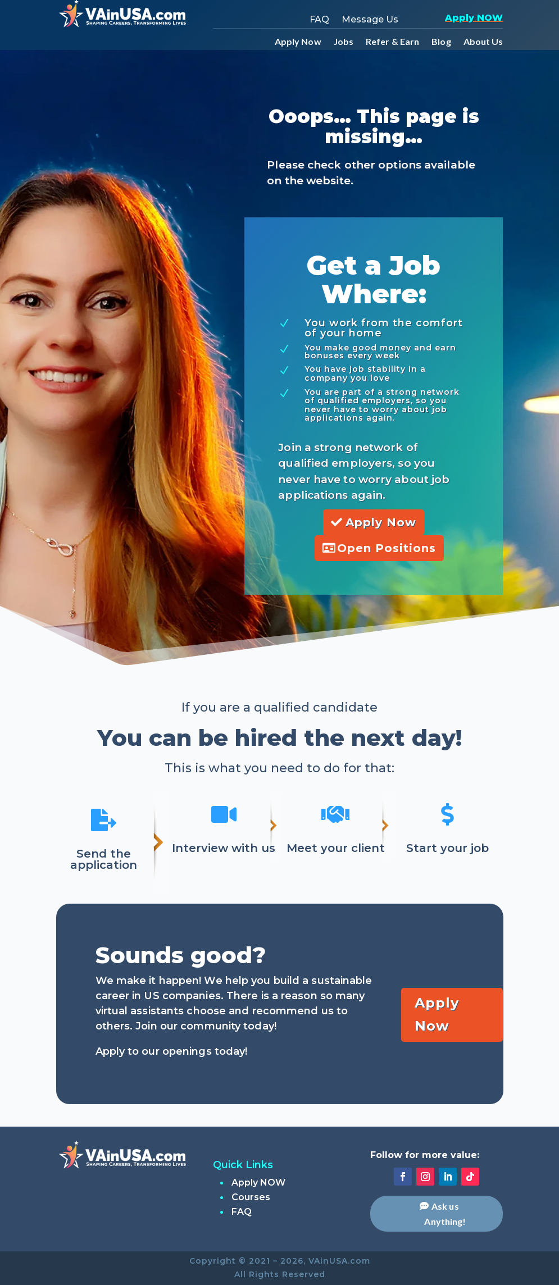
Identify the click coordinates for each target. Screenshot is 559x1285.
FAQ (319, 20)
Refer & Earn (392, 42)
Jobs (343, 42)
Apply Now (298, 42)
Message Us (370, 20)
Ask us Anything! (445, 1214)
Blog (441, 42)
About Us (483, 42)
